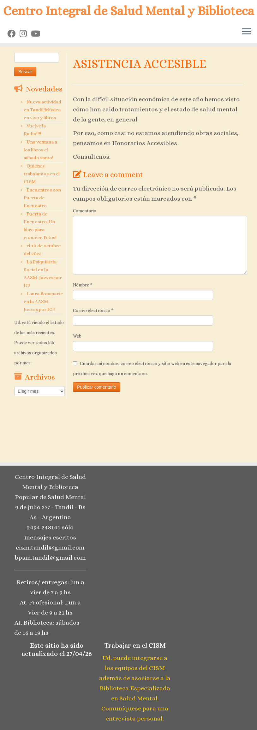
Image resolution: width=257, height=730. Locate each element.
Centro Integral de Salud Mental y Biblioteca (128, 11)
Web (77, 336)
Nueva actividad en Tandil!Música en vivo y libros (42, 110)
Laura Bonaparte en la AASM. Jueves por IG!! (43, 301)
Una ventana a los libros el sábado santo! (40, 150)
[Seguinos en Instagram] (25, 33)
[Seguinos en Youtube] (37, 33)
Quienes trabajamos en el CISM (42, 174)
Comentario (84, 210)
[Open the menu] (246, 32)
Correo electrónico (93, 310)
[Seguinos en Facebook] (13, 33)
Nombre (82, 284)
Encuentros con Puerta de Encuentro (42, 198)
